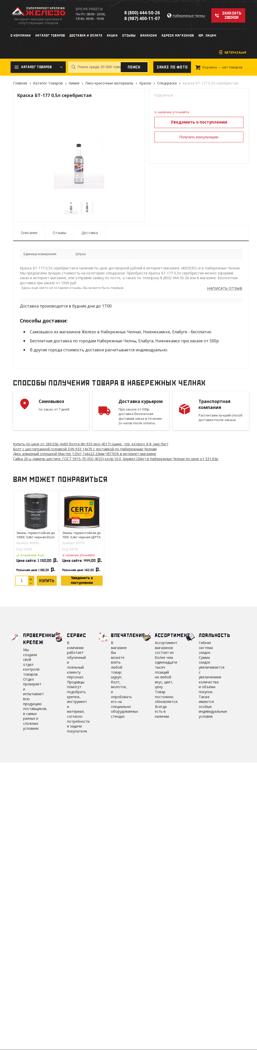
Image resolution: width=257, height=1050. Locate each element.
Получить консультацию (199, 137)
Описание (29, 232)
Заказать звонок (231, 15)
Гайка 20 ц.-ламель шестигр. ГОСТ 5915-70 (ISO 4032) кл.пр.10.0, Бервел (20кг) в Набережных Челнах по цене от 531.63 (116, 458)
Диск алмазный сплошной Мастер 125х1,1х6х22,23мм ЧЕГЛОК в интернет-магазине (84, 453)
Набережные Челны (189, 16)
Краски (145, 83)
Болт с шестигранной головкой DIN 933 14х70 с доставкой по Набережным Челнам (85, 449)
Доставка (90, 232)
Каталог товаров (48, 83)
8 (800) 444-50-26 (142, 13)
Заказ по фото (172, 67)
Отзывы (59, 232)
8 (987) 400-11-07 (142, 18)
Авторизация (235, 52)
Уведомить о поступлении (199, 122)
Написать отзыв (224, 288)
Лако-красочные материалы (109, 83)
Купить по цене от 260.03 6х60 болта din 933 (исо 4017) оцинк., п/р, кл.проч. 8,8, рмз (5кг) (90, 444)
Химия (74, 83)
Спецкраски (167, 83)
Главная (20, 83)
